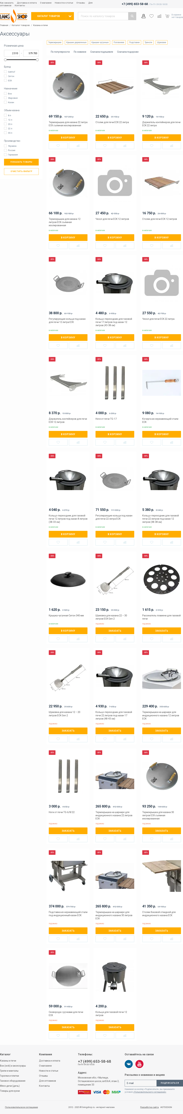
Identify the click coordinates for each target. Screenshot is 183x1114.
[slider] (5, 59)
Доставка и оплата (27, 3)
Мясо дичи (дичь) (10, 1085)
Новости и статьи (64, 3)
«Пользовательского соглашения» (149, 1092)
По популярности (60, 52)
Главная (4, 25)
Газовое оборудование (12, 1080)
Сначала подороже (128, 52)
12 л (10, 120)
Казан (11, 102)
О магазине (45, 3)
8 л (9, 115)
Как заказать (7, 3)
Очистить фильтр (21, 171)
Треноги (148, 42)
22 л (10, 128)
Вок (10, 94)
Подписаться (170, 1083)
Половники (119, 42)
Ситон (11, 76)
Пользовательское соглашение (21, 1107)
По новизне (80, 52)
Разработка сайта (149, 1107)
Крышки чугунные (100, 42)
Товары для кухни (10, 1091)
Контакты (20, 5)
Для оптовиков (47, 1080)
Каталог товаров (21, 25)
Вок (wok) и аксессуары (13, 1065)
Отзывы (80, 3)
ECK (10, 80)
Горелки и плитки (9, 1075)
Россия (11, 150)
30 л (10, 133)
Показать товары (21, 162)
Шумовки (161, 42)
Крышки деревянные (76, 42)
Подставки (134, 42)
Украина (12, 146)
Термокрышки (54, 42)
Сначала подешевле (101, 52)
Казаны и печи (40, 25)
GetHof (11, 72)
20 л (10, 124)
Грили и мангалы (9, 1070)
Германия (13, 155)
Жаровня (13, 98)
